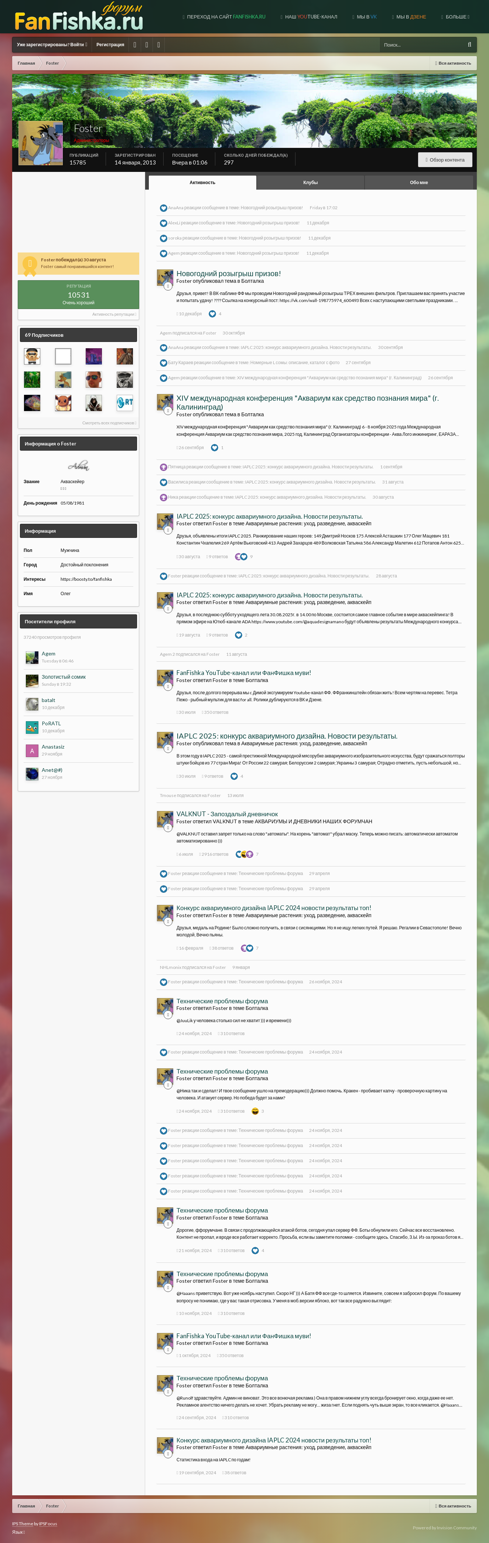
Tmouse (168, 795)
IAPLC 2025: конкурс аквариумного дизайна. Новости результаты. (306, 347)
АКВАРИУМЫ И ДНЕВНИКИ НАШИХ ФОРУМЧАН (313, 821)
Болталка (252, 281)
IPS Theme (22, 1523)
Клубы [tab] (310, 182)
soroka (175, 238)
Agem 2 (167, 654)
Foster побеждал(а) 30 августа (73, 259)
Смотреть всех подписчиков (109, 422)
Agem (48, 653)
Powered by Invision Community (445, 1527)
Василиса (178, 482)
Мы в (366, 17)
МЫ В (411, 17)
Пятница (177, 466)
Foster (209, 333)
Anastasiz (53, 746)
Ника (173, 497)
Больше (457, 17)
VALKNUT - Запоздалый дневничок (227, 814)
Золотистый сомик (64, 677)
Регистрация (110, 44)
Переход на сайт (226, 17)
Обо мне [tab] (419, 182)
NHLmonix (170, 967)
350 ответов (215, 712)
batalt (48, 700)
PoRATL (51, 723)
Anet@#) (52, 770)
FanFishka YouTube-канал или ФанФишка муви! (244, 672)
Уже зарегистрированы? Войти (52, 44)
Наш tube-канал (310, 17)
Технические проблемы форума (271, 873)
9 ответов (217, 556)
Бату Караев (180, 362)
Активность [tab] (203, 182)
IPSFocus (48, 1523)
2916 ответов (213, 854)
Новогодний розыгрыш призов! (272, 207)
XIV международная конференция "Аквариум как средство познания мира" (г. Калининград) (329, 377)
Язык (18, 1532)
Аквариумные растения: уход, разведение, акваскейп (309, 523)
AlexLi (174, 222)
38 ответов (221, 948)
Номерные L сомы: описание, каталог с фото (295, 362)
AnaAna (176, 207)
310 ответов (231, 1033)
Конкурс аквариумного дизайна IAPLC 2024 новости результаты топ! (274, 908)
